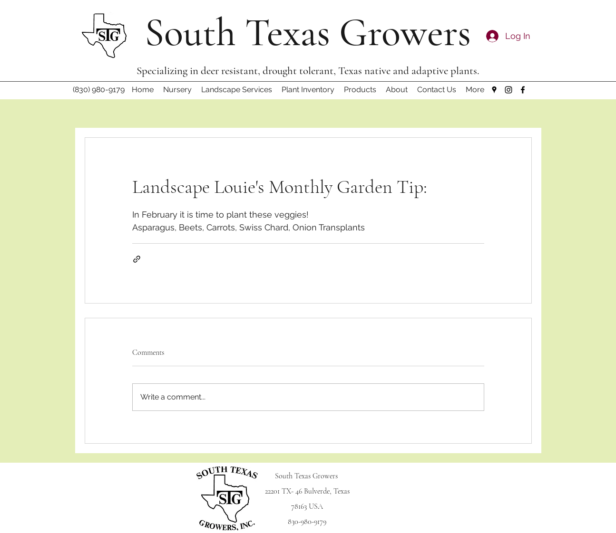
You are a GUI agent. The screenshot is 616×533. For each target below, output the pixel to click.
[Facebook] (523, 90)
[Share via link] (136, 259)
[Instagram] (508, 90)
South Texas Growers (308, 33)
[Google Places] (494, 90)
